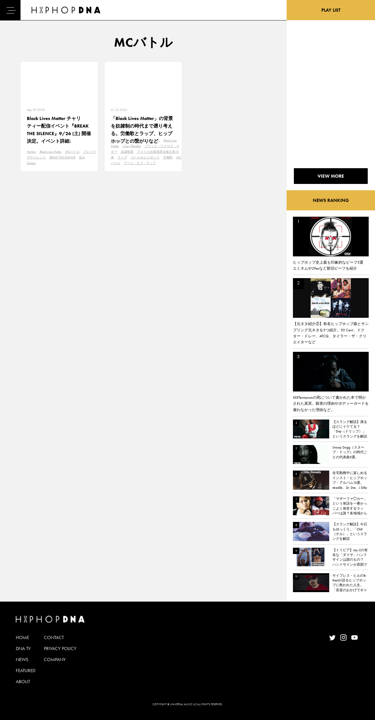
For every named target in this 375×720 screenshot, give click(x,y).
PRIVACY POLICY (60, 648)
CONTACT (54, 637)
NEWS (22, 659)
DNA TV (23, 648)
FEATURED (25, 670)
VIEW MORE (331, 176)
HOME (22, 637)
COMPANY (55, 659)
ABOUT (23, 681)
